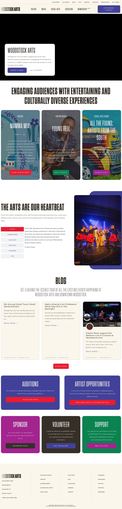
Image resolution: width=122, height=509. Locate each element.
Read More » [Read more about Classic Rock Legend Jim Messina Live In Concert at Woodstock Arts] (92, 351)
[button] (109, 9)
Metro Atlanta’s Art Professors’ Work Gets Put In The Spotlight (61, 306)
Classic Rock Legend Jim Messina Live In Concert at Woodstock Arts (100, 335)
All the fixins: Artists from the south (101, 130)
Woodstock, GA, (62, 505)
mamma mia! (20, 125)
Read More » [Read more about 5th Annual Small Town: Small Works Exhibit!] (10, 323)
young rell (61, 128)
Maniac (71, 505)
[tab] (12, 229)
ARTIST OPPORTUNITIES (92, 384)
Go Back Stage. (30, 247)
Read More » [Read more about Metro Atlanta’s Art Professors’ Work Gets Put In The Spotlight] (51, 325)
